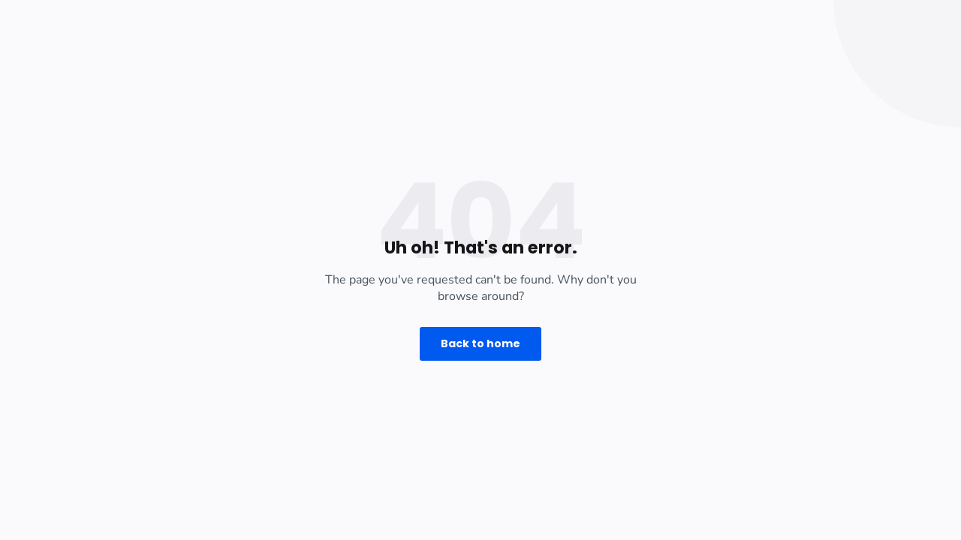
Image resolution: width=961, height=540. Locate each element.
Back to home (480, 343)
